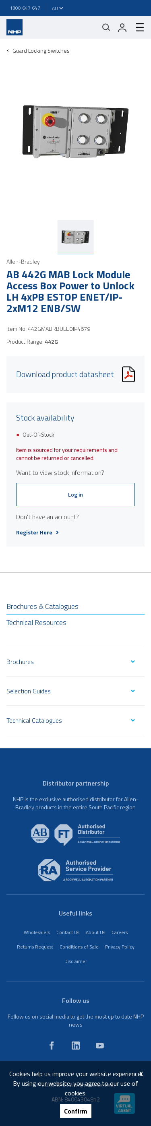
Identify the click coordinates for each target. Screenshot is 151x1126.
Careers (120, 932)
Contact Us (67, 932)
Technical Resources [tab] (36, 622)
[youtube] (100, 1045)
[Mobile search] (106, 27)
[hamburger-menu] (136, 27)
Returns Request (35, 947)
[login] (122, 27)
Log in (75, 494)
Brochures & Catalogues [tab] (42, 606)
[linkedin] (76, 1045)
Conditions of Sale (79, 947)
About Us (95, 932)
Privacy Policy (119, 947)
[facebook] (52, 1045)
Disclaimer (75, 961)
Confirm (75, 1111)
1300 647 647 (25, 8)
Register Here (37, 532)
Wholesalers (37, 932)
